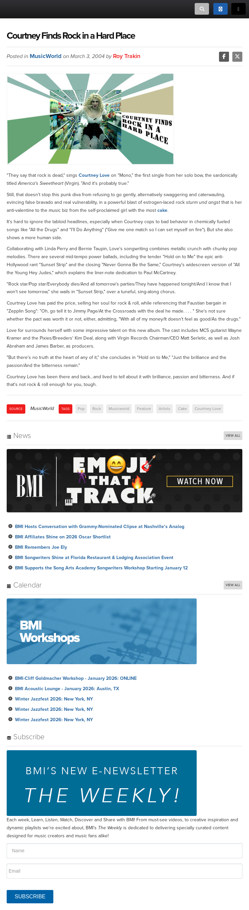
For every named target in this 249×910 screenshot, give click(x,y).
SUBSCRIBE (30, 896)
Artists (164, 408)
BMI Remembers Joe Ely (41, 547)
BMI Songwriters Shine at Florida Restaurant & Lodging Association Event (94, 557)
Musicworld (119, 408)
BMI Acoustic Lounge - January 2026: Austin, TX (67, 689)
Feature (144, 408)
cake (162, 210)
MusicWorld (46, 56)
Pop (81, 408)
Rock (96, 408)
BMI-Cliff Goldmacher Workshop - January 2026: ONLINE (76, 678)
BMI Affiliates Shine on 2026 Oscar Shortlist (63, 537)
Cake (182, 408)
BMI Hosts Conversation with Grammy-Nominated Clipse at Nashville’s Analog (99, 526)
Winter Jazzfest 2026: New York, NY (54, 699)
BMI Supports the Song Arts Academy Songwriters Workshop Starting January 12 (101, 568)
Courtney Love (94, 175)
